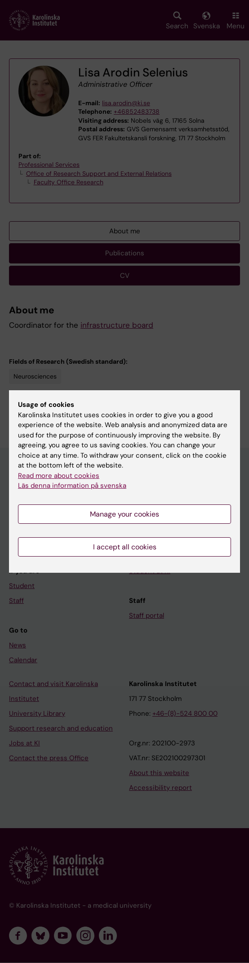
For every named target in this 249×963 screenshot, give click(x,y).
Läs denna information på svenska (72, 485)
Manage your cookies (124, 514)
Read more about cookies (58, 475)
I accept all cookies (124, 547)
